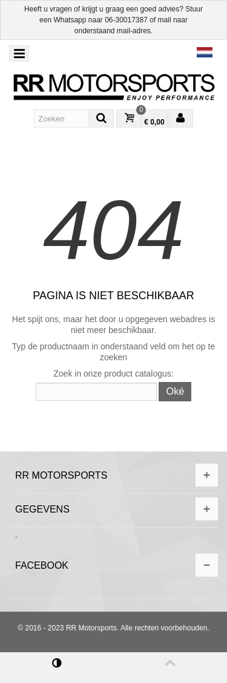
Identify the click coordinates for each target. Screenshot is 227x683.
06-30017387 (126, 20)
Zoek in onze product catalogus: (113, 373)
